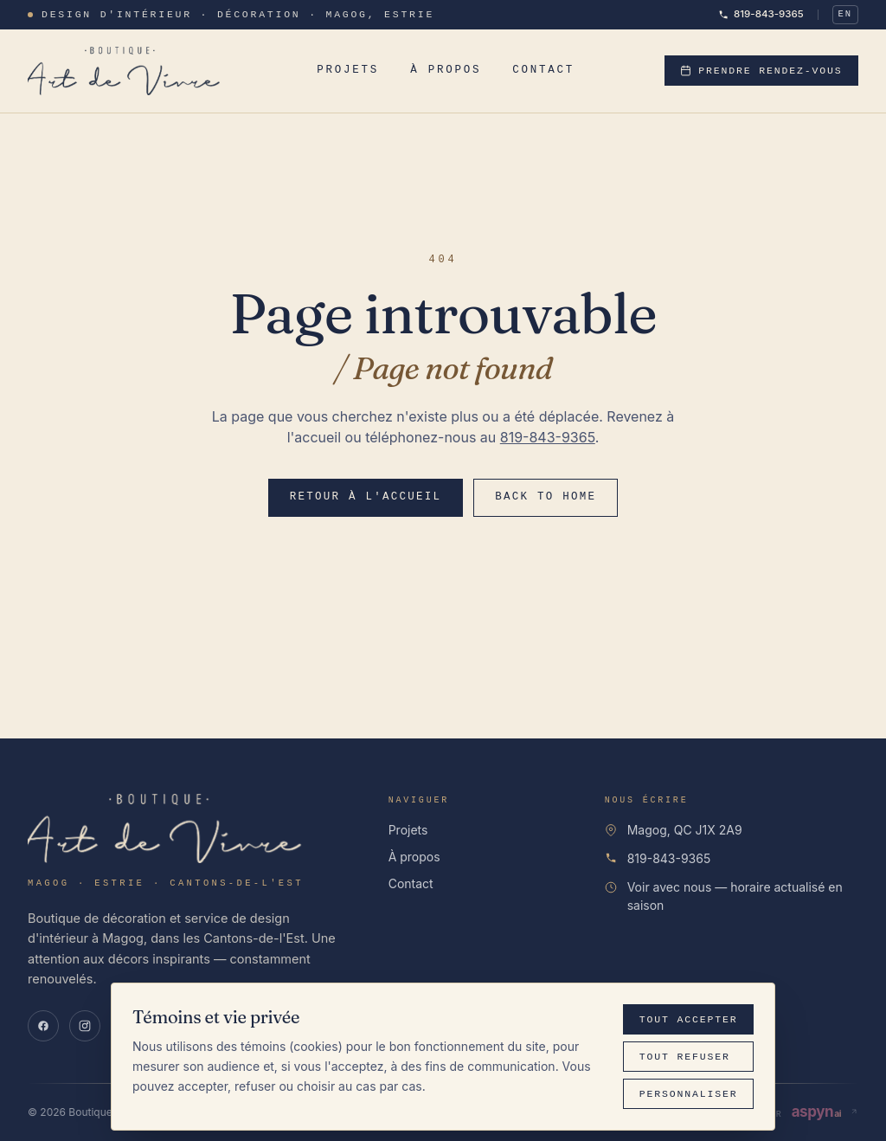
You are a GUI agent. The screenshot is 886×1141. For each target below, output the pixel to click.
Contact (543, 69)
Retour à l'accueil (366, 497)
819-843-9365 (761, 14)
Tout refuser (684, 1056)
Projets (348, 69)
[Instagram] (84, 1025)
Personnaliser (688, 1093)
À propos (445, 69)
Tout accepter (688, 1019)
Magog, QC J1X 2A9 (684, 829)
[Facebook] (43, 1025)
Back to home (545, 497)
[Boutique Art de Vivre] (128, 71)
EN (845, 14)
